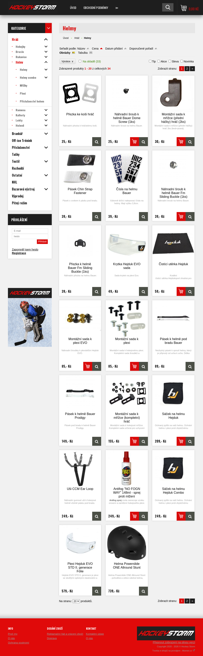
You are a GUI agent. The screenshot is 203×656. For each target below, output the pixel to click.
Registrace (19, 253)
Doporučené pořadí (141, 48)
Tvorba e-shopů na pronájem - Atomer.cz (173, 650)
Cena (95, 48)
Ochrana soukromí (18, 642)
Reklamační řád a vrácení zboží (65, 633)
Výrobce (68, 61)
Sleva (175, 61)
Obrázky (64, 52)
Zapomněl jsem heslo (25, 249)
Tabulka (83, 52)
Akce (164, 61)
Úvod (73, 7)
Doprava (52, 638)
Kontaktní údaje (95, 633)
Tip (154, 61)
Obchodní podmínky (95, 7)
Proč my (12, 633)
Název (81, 48)
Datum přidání (114, 48)
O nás (11, 638)
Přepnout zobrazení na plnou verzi (174, 642)
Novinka (189, 61)
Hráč (76, 38)
